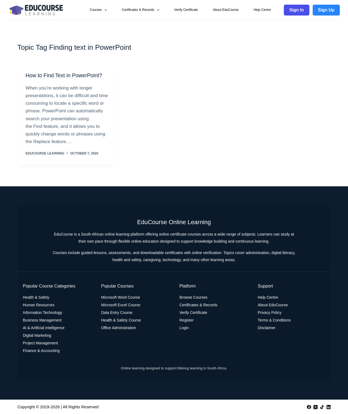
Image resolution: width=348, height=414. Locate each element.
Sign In (296, 10)
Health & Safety (36, 297)
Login (184, 328)
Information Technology (42, 312)
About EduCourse (226, 10)
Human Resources (38, 305)
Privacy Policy (269, 312)
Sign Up (326, 10)
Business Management (42, 320)
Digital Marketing (37, 335)
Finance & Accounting (41, 350)
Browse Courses (193, 297)
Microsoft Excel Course (120, 305)
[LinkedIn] (329, 407)
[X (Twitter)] (315, 407)
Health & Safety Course (121, 320)
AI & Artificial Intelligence (43, 328)
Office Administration (118, 328)
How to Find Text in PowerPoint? (65, 75)
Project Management (40, 343)
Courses (99, 10)
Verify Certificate (186, 10)
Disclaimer (266, 328)
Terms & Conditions (274, 320)
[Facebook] (309, 407)
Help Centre (262, 10)
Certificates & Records (141, 10)
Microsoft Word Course (120, 297)
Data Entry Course (116, 312)
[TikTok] (322, 407)
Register (186, 320)
